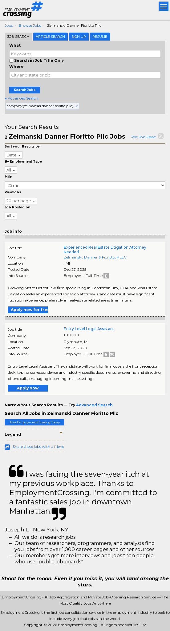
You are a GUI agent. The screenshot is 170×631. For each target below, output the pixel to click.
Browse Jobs (30, 25)
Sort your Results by (22, 146)
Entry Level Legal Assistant (89, 328)
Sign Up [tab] (78, 36)
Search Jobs (24, 90)
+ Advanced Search (21, 98)
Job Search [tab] (18, 36)
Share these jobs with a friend (38, 446)
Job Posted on (17, 207)
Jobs (9, 25)
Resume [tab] (99, 36)
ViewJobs (13, 192)
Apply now (27, 388)
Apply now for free (29, 309)
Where (16, 66)
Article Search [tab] (50, 36)
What (15, 45)
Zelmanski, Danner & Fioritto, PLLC (95, 257)
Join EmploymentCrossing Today (35, 422)
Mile (8, 177)
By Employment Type (23, 162)
